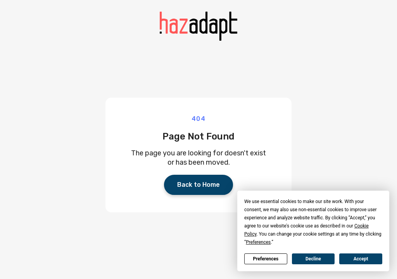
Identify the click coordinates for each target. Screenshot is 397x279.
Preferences (266, 259)
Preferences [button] (258, 242)
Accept (361, 259)
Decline (313, 259)
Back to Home (198, 184)
